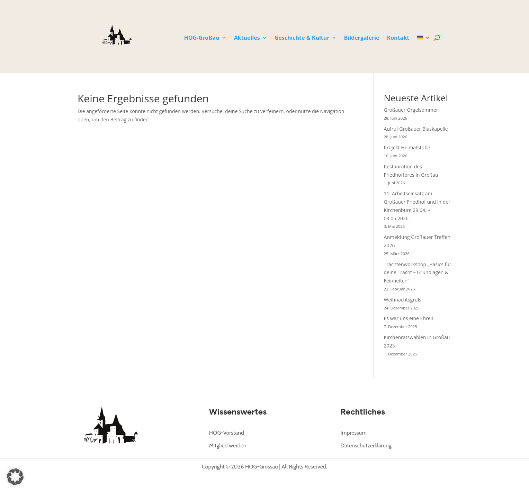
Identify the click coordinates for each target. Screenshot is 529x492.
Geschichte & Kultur (302, 38)
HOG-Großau (201, 38)
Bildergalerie (361, 38)
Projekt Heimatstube (407, 147)
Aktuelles (247, 38)
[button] (15, 477)
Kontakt (398, 38)
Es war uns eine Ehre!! (408, 318)
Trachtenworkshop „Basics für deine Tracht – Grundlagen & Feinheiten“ (417, 272)
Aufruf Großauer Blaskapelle (416, 128)
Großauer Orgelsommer (411, 109)
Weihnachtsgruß (402, 299)
